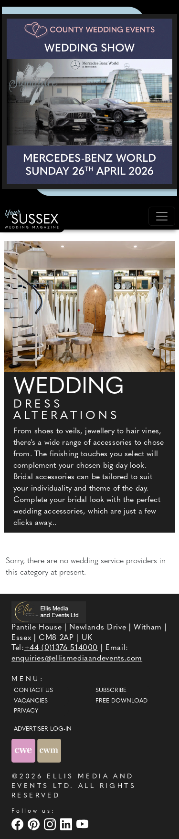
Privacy (26, 711)
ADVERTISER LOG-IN (43, 729)
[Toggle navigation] (161, 216)
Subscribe (110, 690)
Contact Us (33, 690)
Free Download (121, 701)
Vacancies (31, 701)
